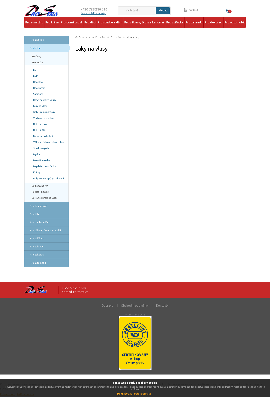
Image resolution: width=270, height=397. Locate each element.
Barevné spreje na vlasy (44, 197)
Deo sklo (38, 82)
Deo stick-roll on (42, 160)
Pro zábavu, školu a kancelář (144, 22)
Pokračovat (124, 393)
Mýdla (36, 154)
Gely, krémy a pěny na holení (48, 178)
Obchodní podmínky (134, 305)
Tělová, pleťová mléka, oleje (48, 142)
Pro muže (37, 62)
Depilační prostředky (44, 166)
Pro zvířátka (174, 22)
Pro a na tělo (34, 22)
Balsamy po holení (43, 136)
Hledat (162, 10)
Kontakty (162, 305)
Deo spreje (39, 88)
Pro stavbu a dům (110, 22)
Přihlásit (193, 10)
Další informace (142, 394)
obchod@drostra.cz (75, 292)
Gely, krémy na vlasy (44, 112)
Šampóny (38, 94)
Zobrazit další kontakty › (93, 13)
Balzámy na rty (40, 185)
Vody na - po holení (43, 118)
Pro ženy (36, 56)
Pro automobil (234, 22)
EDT (35, 69)
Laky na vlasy (40, 106)
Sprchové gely (41, 148)
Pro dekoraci (213, 22)
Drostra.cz (84, 37)
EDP (35, 75)
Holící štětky (39, 130)
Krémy (36, 172)
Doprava (107, 305)
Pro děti (90, 22)
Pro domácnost (71, 22)
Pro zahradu (193, 22)
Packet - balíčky (40, 191)
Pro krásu (52, 22)
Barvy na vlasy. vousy (44, 100)
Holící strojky (40, 124)
